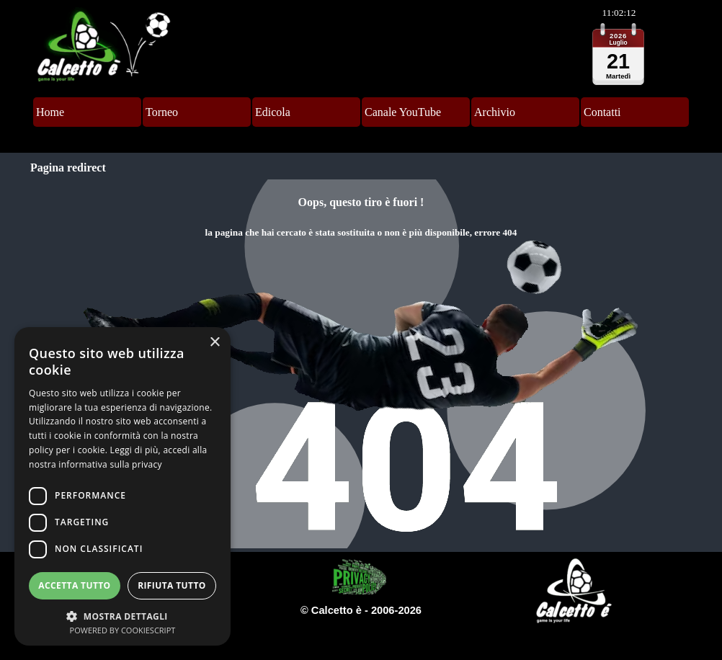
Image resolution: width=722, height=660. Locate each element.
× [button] (214, 342)
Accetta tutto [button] (74, 585)
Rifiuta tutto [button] (172, 585)
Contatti (602, 112)
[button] (122, 615)
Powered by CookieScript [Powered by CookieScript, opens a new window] (123, 630)
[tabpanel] (361, 364)
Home (50, 112)
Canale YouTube (403, 112)
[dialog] (122, 486)
